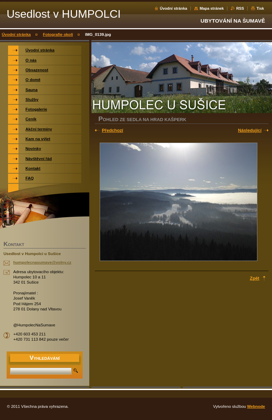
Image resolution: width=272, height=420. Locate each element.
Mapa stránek (211, 8)
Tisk (260, 8)
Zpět (254, 278)
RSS (240, 8)
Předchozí (112, 130)
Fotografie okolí (58, 34)
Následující (250, 130)
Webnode (256, 406)
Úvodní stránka (173, 8)
